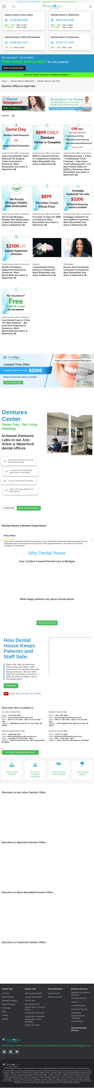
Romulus (89, 1081)
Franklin (50, 1074)
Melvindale (18, 1083)
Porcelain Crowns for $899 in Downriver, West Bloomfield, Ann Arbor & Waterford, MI (47, 221)
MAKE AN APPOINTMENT (29, 508)
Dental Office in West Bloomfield (33, 1021)
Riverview (21, 1079)
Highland (65, 1074)
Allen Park (36, 1081)
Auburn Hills (61, 1072)
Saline (30, 1072)
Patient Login (30, 1001)
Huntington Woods (79, 1074)
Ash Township (62, 1083)
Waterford (76, 1071)
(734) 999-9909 (16, 20)
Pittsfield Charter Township (18, 1072)
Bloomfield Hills (86, 1072)
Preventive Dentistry (79, 999)
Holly (70, 1074)
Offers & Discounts (55, 997)
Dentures (5, 994)
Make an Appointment (14, 68)
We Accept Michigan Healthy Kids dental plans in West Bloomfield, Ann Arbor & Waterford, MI (15, 221)
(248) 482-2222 (16, 42)
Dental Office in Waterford (35, 1017)
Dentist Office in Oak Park (48, 81)
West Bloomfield (46, 1078)
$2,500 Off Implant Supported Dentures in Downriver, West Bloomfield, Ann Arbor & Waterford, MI (14, 272)
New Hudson (39, 1076)
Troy (21, 1078)
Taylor (43, 1081)
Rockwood (86, 1079)
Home (4, 81)
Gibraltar (57, 1079)
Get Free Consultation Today (20, 753)
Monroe (43, 1083)
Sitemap (5, 1019)
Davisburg (35, 1074)
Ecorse (25, 1083)
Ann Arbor (68, 1071)
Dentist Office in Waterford (22, 81)
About (4, 1012)
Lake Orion (13, 1076)
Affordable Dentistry (9, 1001)
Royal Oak (15, 1078)
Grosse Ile (64, 1079)
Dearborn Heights (34, 1083)
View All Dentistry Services (79, 1029)
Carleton (76, 1081)
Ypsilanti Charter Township (48, 1072)
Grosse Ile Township (75, 1079)
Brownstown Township (82, 1078)
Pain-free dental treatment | (47, 75)
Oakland (57, 1076)
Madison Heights (23, 1076)
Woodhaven (70, 1078)
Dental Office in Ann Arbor (35, 1013)
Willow (70, 1081)
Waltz (65, 1081)
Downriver (43, 1079)
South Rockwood (27, 1081)
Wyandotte (17, 1081)
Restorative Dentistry (79, 1009)
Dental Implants (8, 997)
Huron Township (7, 1081)
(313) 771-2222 (62, 42)
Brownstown (8, 1079)
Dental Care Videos (32, 1025)
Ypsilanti (35, 1072)
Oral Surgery (76, 1013)
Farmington (43, 1074)
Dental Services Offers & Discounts (80, 994)
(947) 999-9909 (62, 20)
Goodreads (6, 1008)
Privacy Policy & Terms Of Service (35, 1008)
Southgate (36, 1079)
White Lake (56, 1078)
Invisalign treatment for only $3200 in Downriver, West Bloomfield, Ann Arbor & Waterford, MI (76, 221)
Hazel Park (58, 1074)
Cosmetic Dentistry (78, 1006)
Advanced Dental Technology (77, 1017)
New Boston (59, 1081)
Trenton (15, 1079)
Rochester (7, 1078)
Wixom (62, 1078)
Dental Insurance (8, 1005)
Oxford (70, 1076)
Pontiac (87, 1076)
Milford (31, 1076)
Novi (45, 1076)
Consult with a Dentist (33, 997)
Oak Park (51, 1076)
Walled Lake (36, 1078)
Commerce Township (24, 1074)
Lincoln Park (50, 1081)
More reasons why (47, 623)
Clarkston (6, 1074)
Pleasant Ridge (79, 1076)
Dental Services (54, 994)
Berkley (68, 1072)
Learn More (9, 508)
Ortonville (64, 1076)
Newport (82, 1081)
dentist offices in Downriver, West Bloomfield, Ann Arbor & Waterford (28, 1071)
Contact (5, 1016)
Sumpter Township (73, 1083)
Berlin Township (51, 1083)
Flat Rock (51, 1079)
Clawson (13, 1074)
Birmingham (76, 1072)
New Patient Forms (32, 1005)
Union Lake (27, 1078)
